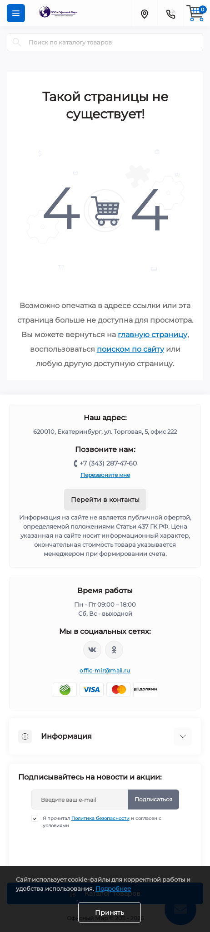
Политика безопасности (100, 818)
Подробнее (113, 888)
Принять (109, 912)
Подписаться (153, 799)
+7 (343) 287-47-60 (108, 463)
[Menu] (16, 13)
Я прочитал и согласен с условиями (102, 822)
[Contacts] (170, 13)
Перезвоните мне (105, 474)
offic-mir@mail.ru (105, 670)
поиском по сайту (130, 349)
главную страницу (152, 334)
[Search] (17, 42)
